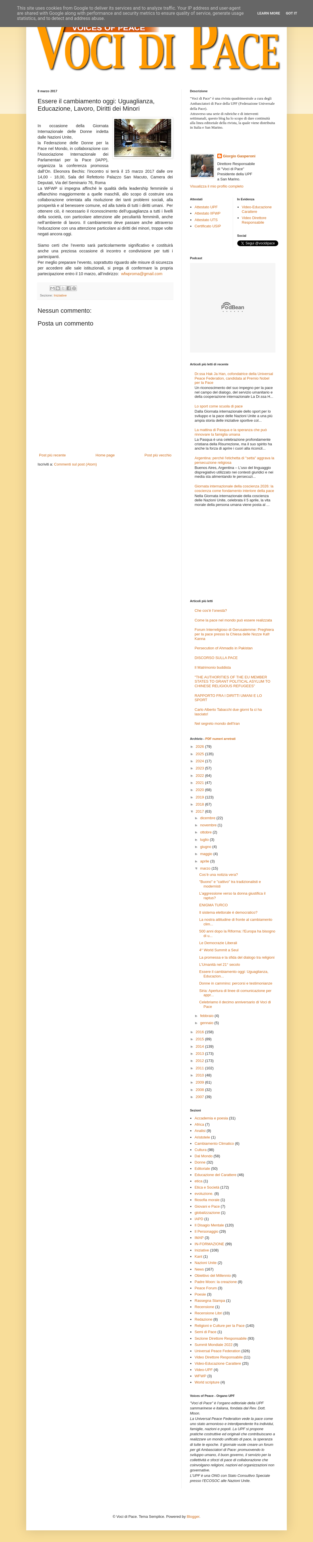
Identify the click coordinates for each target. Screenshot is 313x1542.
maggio (206, 854)
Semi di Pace (205, 1332)
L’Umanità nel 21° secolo (219, 964)
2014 (200, 1046)
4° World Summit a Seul (218, 950)
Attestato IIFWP (207, 213)
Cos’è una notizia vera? (218, 874)
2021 (200, 783)
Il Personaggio (206, 1231)
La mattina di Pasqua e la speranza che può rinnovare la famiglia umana (231, 432)
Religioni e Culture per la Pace (220, 1325)
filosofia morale (207, 1200)
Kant (198, 1256)
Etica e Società (207, 1187)
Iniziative (60, 295)
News (199, 1269)
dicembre (208, 818)
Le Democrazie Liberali (218, 943)
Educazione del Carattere (215, 1175)
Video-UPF (203, 1370)
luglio (205, 839)
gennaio (207, 1023)
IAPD (199, 1219)
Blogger (193, 1516)
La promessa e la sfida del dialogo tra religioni (237, 957)
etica (198, 1181)
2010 (200, 1075)
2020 (200, 790)
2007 (200, 1097)
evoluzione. (204, 1193)
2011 (200, 1068)
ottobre (206, 832)
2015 (200, 1039)
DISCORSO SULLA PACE (216, 658)
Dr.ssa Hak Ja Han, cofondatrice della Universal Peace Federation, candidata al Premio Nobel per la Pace (234, 378)
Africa (199, 1124)
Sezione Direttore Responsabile (221, 1338)
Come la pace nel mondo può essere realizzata (233, 620)
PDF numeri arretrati (220, 738)
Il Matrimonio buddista (213, 667)
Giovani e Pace (207, 1206)
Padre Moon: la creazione (216, 1282)
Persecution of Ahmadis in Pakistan (224, 648)
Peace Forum (206, 1288)
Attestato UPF (206, 207)
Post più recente (52, 455)
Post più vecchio (157, 455)
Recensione (204, 1307)
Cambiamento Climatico (214, 1143)
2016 (200, 1032)
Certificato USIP (208, 226)
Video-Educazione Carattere (257, 209)
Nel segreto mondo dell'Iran (217, 723)
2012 (200, 1061)
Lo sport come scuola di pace (219, 406)
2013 (200, 1053)
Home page (105, 455)
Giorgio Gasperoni (239, 156)
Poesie (200, 1294)
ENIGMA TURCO (213, 905)
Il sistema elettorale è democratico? (228, 912)
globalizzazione (207, 1212)
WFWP (200, 1376)
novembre (209, 825)
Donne (200, 1162)
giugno (206, 847)
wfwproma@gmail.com (141, 273)
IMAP (199, 1238)
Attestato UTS (206, 220)
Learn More (268, 13)
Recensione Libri (208, 1313)
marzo (206, 868)
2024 (200, 761)
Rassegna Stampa (210, 1300)
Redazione (203, 1319)
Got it (291, 13)
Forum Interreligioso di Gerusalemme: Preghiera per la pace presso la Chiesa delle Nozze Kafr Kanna (234, 634)
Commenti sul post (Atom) (75, 464)
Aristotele (202, 1137)
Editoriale (202, 1168)
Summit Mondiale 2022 (213, 1345)
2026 (200, 746)
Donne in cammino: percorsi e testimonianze (235, 983)
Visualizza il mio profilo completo (217, 186)
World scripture (207, 1382)
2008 (200, 1090)
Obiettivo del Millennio (213, 1275)
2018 (200, 804)
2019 (200, 797)
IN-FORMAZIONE (209, 1244)
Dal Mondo (203, 1156)
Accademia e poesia (211, 1118)
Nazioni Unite (205, 1263)
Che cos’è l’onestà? (211, 610)
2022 (200, 775)
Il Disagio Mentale (209, 1225)
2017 (200, 811)
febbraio (207, 1016)
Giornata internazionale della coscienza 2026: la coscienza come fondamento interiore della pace (234, 488)
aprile (205, 861)
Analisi (200, 1131)
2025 (200, 754)
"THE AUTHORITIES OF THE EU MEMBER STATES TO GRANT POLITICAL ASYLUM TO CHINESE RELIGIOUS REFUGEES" (232, 681)
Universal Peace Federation (217, 1351)
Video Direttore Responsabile (254, 220)
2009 (200, 1082)
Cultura (200, 1150)
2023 (200, 768)
